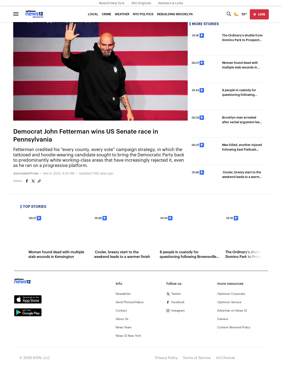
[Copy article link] (39, 181)
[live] (259, 14)
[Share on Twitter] (33, 181)
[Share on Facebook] (27, 181)
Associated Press (26, 173)
